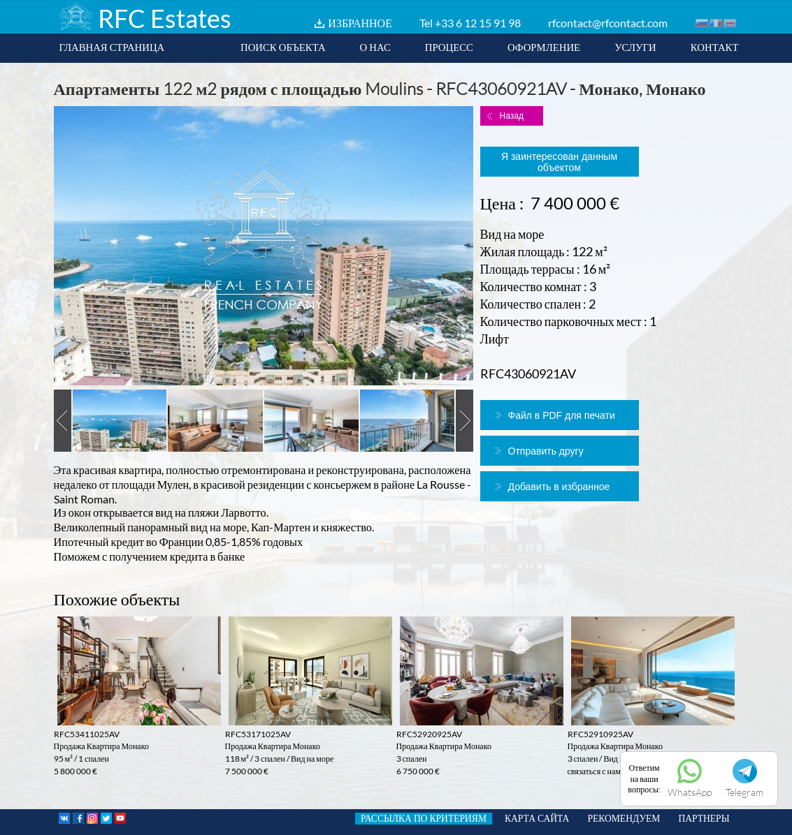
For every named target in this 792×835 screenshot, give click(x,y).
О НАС (375, 46)
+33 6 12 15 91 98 (478, 22)
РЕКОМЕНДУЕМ (623, 818)
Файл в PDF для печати (561, 415)
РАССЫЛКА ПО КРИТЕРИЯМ (424, 818)
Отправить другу (546, 451)
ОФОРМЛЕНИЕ (543, 46)
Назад (512, 116)
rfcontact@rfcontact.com (608, 22)
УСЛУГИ (635, 46)
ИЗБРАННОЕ (360, 22)
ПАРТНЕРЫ (703, 818)
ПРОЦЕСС (449, 46)
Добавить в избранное (559, 486)
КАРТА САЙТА (537, 818)
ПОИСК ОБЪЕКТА (283, 46)
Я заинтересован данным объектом (559, 162)
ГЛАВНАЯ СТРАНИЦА (112, 46)
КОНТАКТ (715, 46)
